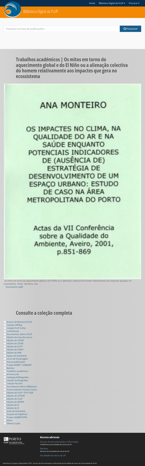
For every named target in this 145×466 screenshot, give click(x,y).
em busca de (11, 374)
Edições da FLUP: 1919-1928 (18, 392)
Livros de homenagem (16, 358)
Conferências (11, 331)
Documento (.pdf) (14, 286)
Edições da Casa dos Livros (18, 337)
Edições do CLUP (13, 398)
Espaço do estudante (15, 355)
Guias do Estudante (14, 411)
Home (92, 3)
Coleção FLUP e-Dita (15, 328)
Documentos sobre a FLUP (18, 334)
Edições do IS (11, 408)
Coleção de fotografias (16, 380)
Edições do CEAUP (14, 340)
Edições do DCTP (13, 346)
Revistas (9, 368)
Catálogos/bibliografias (16, 377)
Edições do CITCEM (14, 395)
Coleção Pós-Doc (13, 383)
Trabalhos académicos (16, 371)
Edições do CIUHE (13, 343)
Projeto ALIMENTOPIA (15, 417)
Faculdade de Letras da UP (53, 455)
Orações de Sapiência (15, 414)
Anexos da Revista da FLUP (18, 321)
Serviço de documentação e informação (59, 441)
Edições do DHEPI (13, 349)
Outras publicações (14, 361)
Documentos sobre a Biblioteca (20, 386)
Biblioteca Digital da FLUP (40, 11)
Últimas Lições (12, 423)
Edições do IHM (12, 352)
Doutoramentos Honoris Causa (20, 389)
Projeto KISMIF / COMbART (18, 365)
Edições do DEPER (14, 401)
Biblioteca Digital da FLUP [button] (112, 3)
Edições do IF (11, 405)
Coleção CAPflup (13, 325)
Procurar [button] (134, 3)
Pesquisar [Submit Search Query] (130, 28)
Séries (8, 420)
